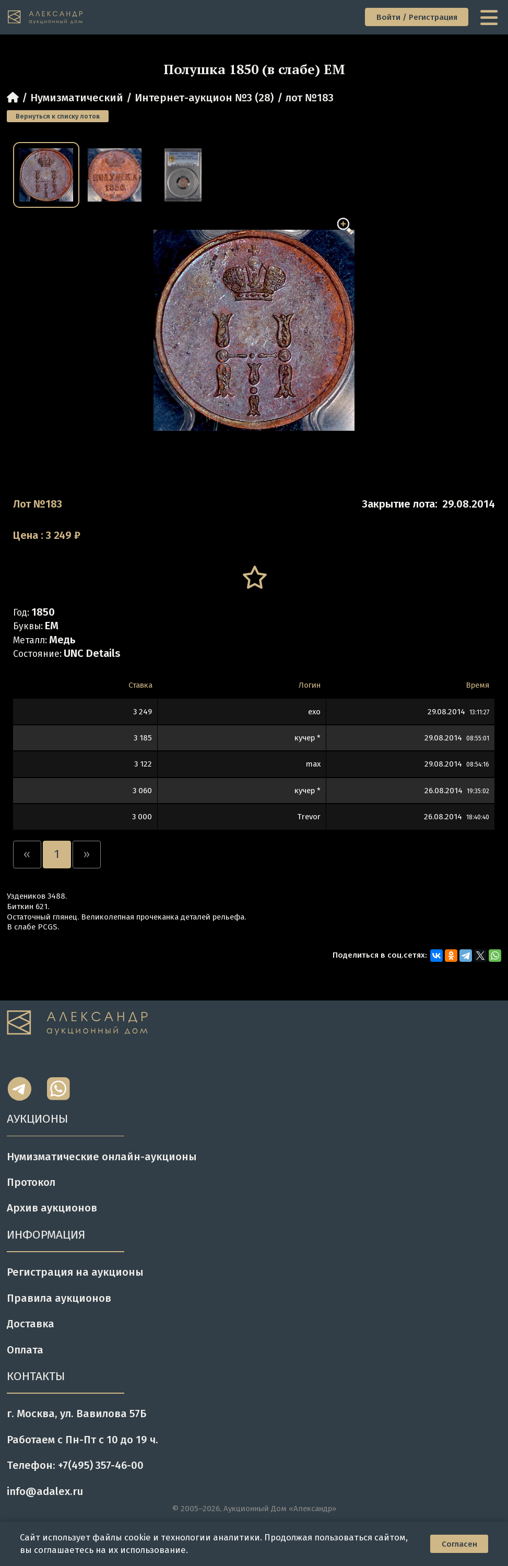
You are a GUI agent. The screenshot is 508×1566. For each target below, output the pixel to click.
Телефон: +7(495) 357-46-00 (75, 1465)
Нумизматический (76, 97)
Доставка (30, 1323)
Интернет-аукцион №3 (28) (204, 97)
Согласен (459, 1544)
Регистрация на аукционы (75, 1272)
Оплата (25, 1350)
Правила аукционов (59, 1298)
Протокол (31, 1182)
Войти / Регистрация (416, 17)
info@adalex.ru (45, 1491)
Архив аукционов (52, 1208)
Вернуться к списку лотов (58, 116)
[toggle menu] (490, 17)
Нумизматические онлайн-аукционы (102, 1156)
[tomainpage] (46, 17)
